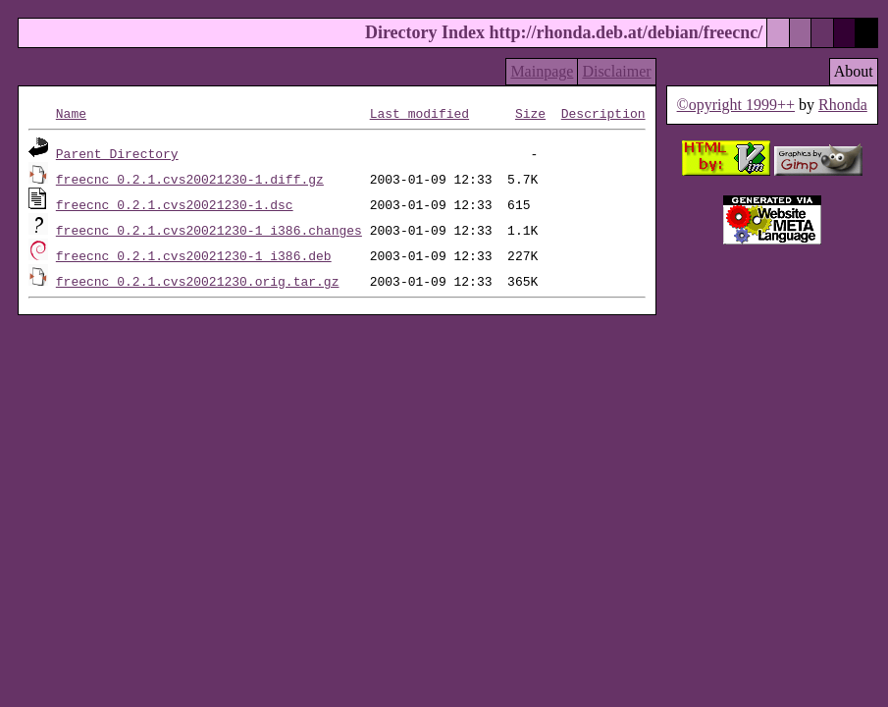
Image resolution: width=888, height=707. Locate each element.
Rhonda (842, 104)
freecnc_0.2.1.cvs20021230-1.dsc (174, 204)
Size (530, 113)
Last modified (419, 113)
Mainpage (541, 71)
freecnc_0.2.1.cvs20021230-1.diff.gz (190, 179)
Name (71, 113)
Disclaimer (616, 71)
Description (603, 113)
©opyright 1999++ (735, 104)
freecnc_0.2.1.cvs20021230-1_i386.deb (194, 255)
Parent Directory (117, 153)
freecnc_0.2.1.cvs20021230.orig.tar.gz (198, 281)
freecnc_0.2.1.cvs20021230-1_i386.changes (209, 230)
